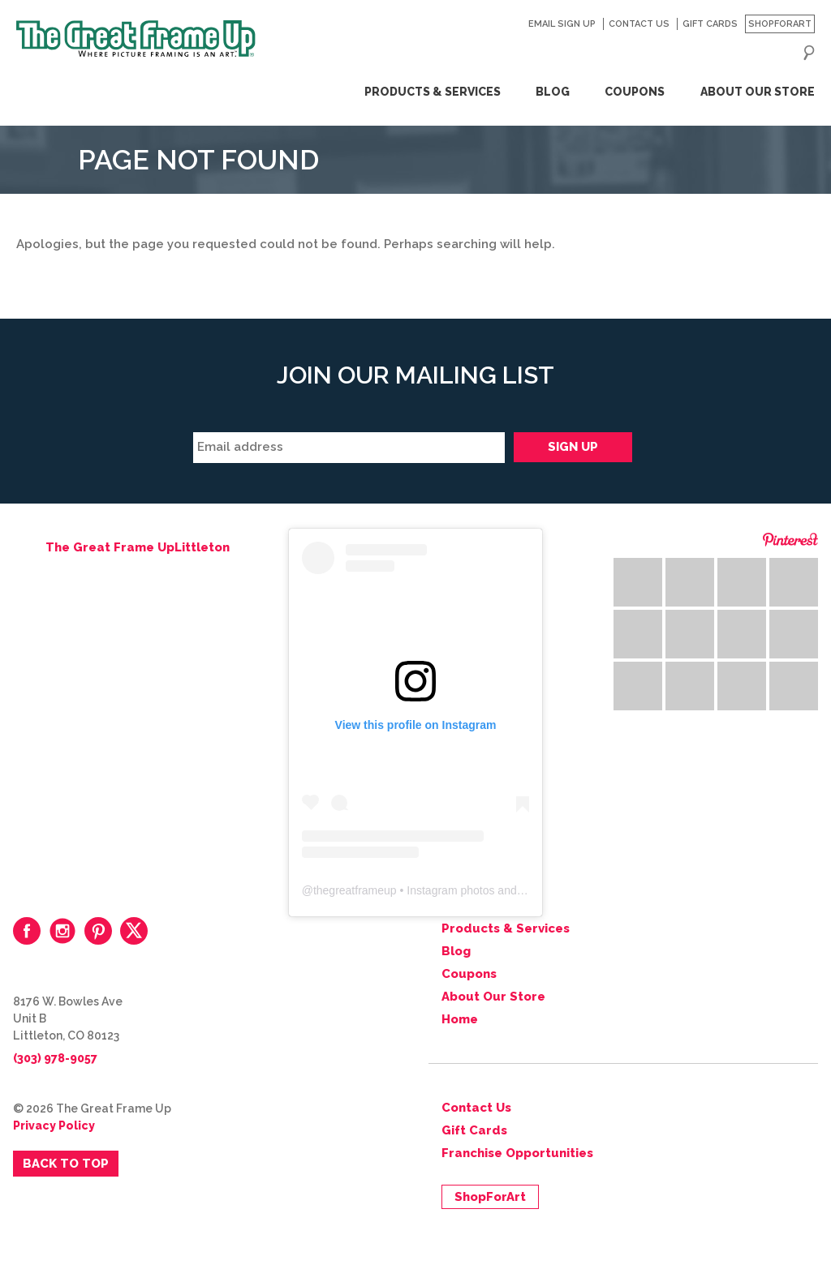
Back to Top (66, 1163)
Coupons (635, 91)
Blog (553, 91)
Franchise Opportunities (517, 1153)
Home (459, 1019)
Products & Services (432, 91)
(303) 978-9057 (55, 1058)
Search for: (809, 52)
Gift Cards (710, 24)
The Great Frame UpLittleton (137, 547)
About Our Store (757, 91)
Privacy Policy (54, 1125)
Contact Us (639, 24)
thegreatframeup (355, 890)
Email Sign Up (562, 24)
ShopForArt (780, 24)
